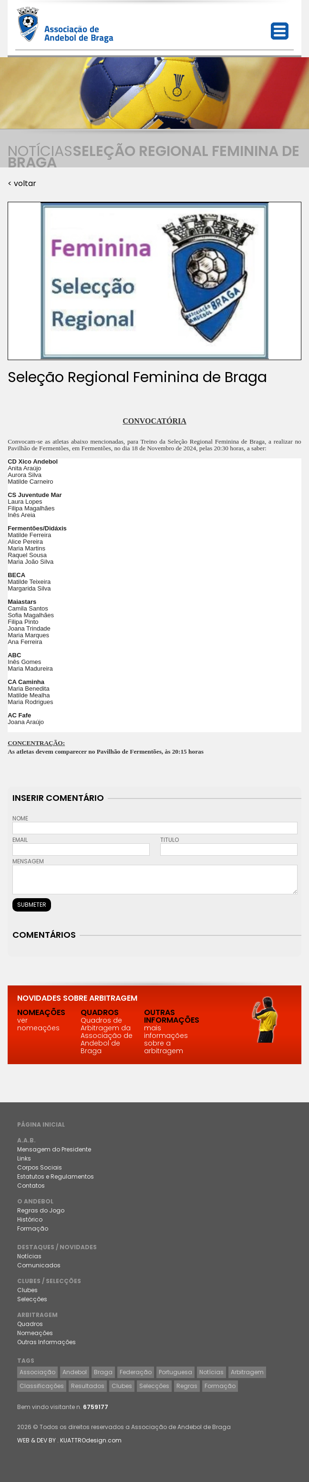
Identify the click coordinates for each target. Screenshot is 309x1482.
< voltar (22, 183)
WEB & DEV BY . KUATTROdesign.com (69, 1440)
